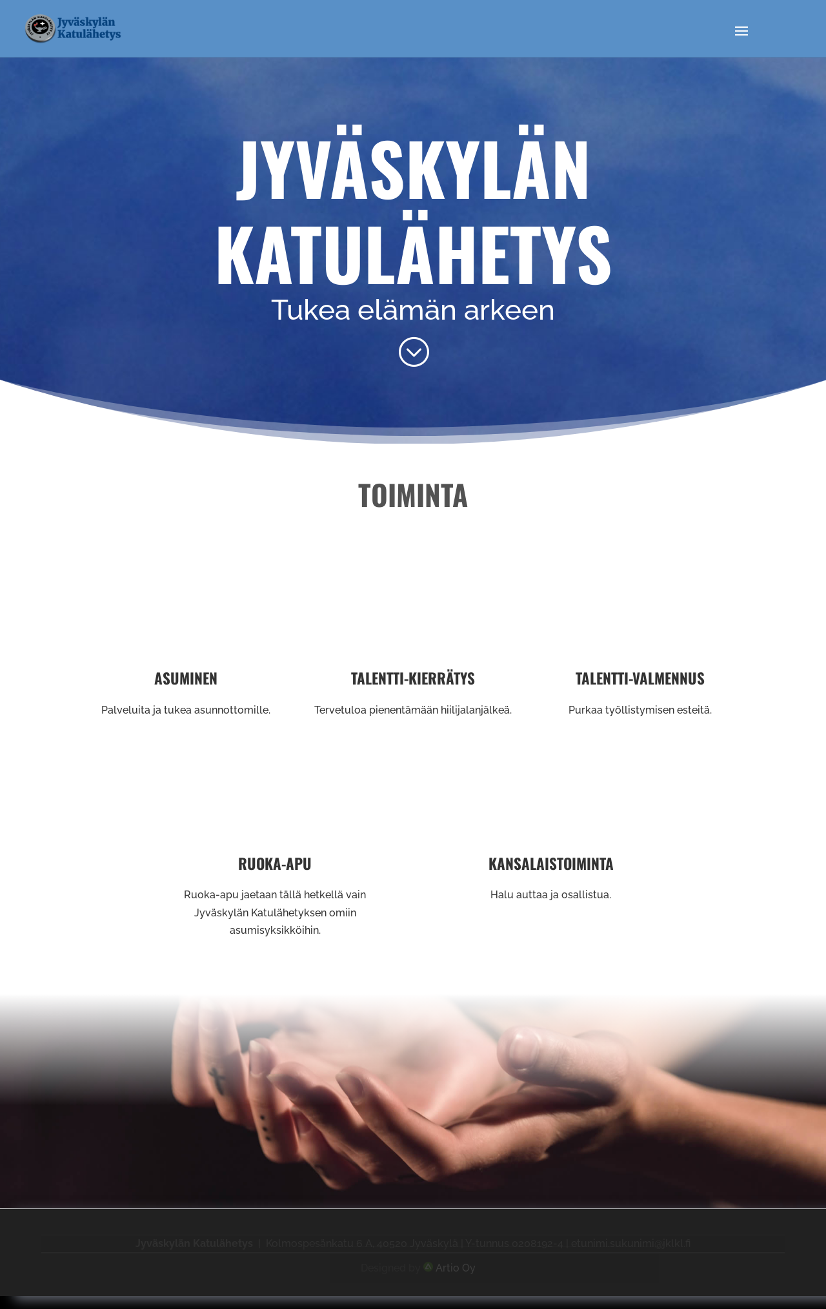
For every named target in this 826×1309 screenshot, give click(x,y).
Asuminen (185, 678)
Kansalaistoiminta (551, 863)
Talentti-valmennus (640, 678)
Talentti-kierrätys (413, 678)
